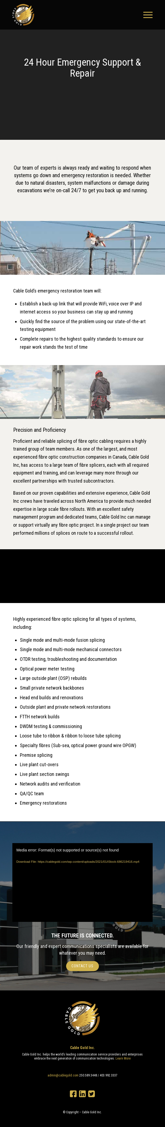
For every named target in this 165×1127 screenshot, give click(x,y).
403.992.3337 (108, 1075)
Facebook (73, 1093)
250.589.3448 (88, 1075)
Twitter (91, 1093)
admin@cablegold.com (63, 1075)
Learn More (123, 1058)
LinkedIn (82, 1093)
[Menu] (145, 15)
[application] (82, 882)
